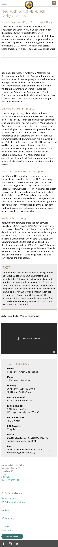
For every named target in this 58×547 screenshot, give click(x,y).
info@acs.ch (9, 477)
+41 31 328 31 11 (11, 480)
